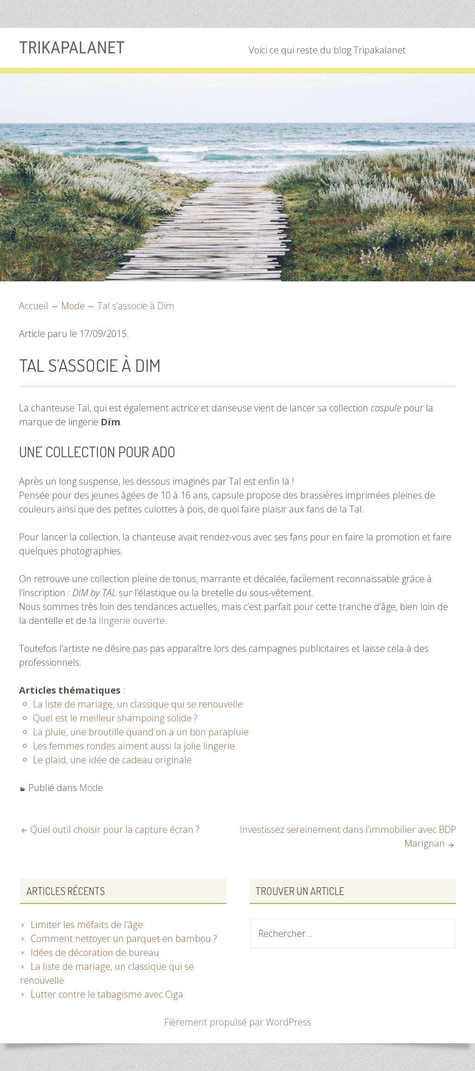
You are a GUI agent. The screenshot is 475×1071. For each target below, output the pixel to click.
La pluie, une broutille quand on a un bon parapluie (140, 732)
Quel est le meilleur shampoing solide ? (114, 718)
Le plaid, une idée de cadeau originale (111, 759)
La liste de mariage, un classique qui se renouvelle (136, 704)
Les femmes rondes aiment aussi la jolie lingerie (132, 746)
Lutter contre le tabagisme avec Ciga (106, 994)
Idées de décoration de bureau (95, 952)
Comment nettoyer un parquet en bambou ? (124, 938)
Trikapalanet (73, 47)
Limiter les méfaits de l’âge (86, 924)
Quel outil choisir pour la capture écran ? (114, 829)
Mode (91, 787)
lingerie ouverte (131, 620)
